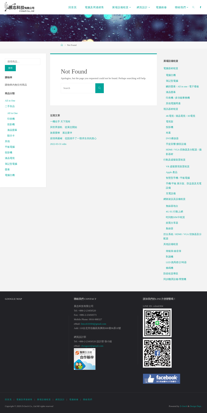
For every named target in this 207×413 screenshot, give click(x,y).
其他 (7, 141)
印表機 (11, 118)
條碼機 (169, 268)
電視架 (169, 121)
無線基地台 (172, 206)
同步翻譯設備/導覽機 (174, 279)
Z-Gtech (183, 406)
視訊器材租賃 (170, 109)
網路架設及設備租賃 (174, 199)
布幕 (168, 132)
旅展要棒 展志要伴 (61, 132)
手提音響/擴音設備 (176, 144)
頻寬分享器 (172, 222)
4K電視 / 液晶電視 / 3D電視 (180, 116)
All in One (10, 100)
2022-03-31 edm (58, 144)
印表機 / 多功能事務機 (178, 97)
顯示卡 (11, 135)
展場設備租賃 (44, 399)
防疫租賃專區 (170, 273)
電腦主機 (10, 175)
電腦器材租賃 (170, 68)
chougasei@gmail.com (92, 346)
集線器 (169, 228)
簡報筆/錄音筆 (173, 251)
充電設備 (171, 193)
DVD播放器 (172, 138)
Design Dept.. (196, 406)
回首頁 (8, 399)
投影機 (11, 124)
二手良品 (10, 106)
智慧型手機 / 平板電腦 (178, 178)
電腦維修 (73, 399)
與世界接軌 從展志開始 (63, 127)
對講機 (169, 256)
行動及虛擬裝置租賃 (174, 159)
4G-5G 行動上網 (174, 211)
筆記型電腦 (11, 164)
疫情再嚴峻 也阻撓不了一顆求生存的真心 (73, 138)
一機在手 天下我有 (60, 121)
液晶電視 (10, 158)
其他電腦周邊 (173, 103)
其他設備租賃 (170, 244)
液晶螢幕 (12, 130)
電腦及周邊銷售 (24, 399)
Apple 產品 (171, 172)
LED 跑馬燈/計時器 (176, 262)
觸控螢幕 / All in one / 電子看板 (182, 86)
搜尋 (10, 68)
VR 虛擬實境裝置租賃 (177, 166)
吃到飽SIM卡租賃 (175, 217)
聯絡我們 (87, 399)
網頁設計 (60, 399)
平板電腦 (10, 147)
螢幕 (7, 169)
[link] (193, 7)
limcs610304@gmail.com (93, 324)
